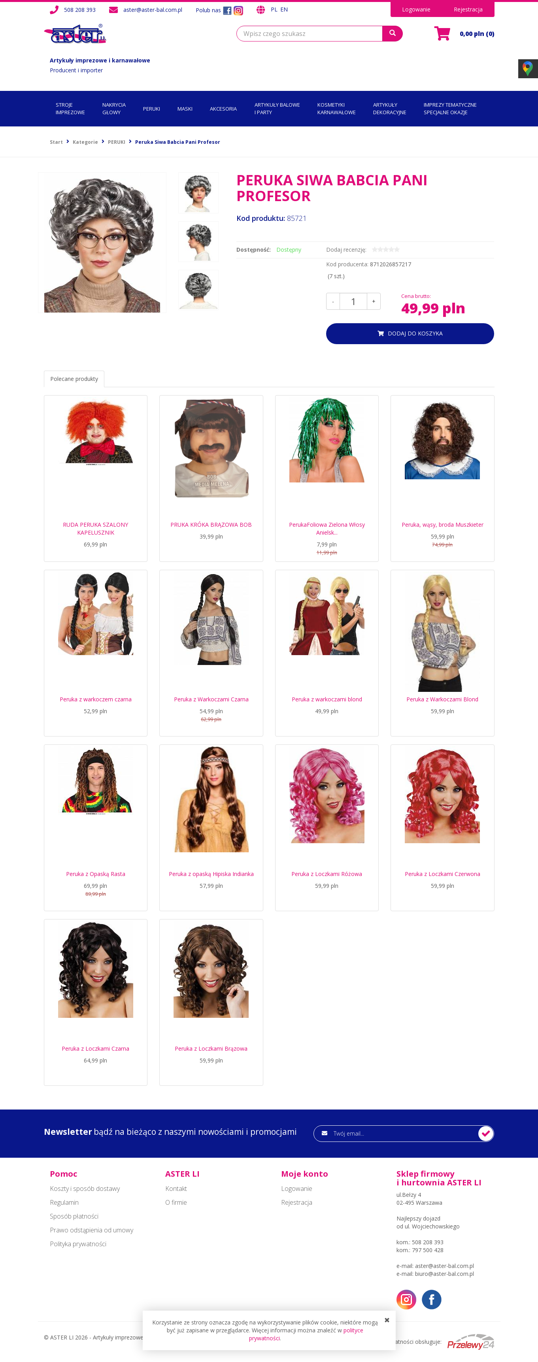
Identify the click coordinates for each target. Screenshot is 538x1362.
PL (275, 9)
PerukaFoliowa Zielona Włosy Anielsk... (327, 528)
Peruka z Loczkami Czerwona (442, 874)
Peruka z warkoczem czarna (96, 699)
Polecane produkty (74, 378)
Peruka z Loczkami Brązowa (211, 1048)
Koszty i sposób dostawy (85, 1188)
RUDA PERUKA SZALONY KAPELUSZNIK (95, 528)
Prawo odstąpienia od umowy (91, 1230)
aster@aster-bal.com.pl (152, 9)
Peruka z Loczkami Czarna (95, 1048)
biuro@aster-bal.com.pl (444, 1273)
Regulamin (64, 1202)
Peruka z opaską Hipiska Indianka (211, 874)
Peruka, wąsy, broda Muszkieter (442, 524)
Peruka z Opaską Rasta (95, 874)
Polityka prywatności (78, 1244)
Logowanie (416, 9)
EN (284, 9)
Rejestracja (468, 9)
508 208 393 (80, 9)
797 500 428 (428, 1250)
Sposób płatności (74, 1216)
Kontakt (176, 1188)
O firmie (176, 1202)
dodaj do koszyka (415, 333)
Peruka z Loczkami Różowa (326, 874)
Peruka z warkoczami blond (327, 699)
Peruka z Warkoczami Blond (442, 699)
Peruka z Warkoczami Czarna (211, 699)
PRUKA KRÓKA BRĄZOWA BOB (211, 524)
